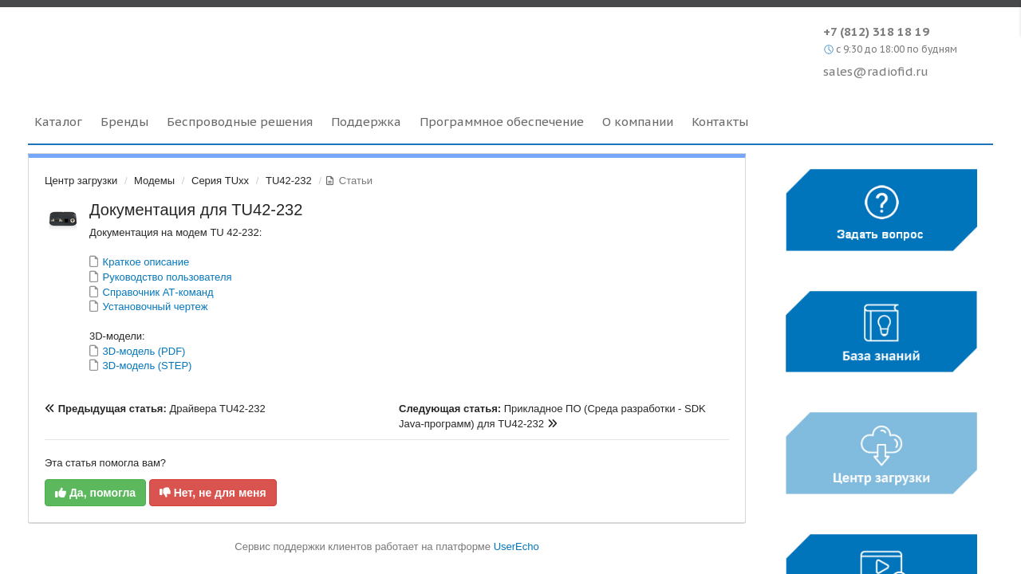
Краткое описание (144, 262)
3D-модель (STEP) (145, 366)
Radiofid (165, 47)
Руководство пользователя (166, 277)
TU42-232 (289, 181)
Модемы (154, 181)
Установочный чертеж (153, 307)
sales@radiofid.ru (875, 71)
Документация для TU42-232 (195, 209)
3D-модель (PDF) (142, 351)
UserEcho (516, 546)
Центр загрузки (81, 181)
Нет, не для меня (213, 492)
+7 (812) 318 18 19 (876, 31)
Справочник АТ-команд (157, 292)
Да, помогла (95, 492)
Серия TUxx (220, 181)
